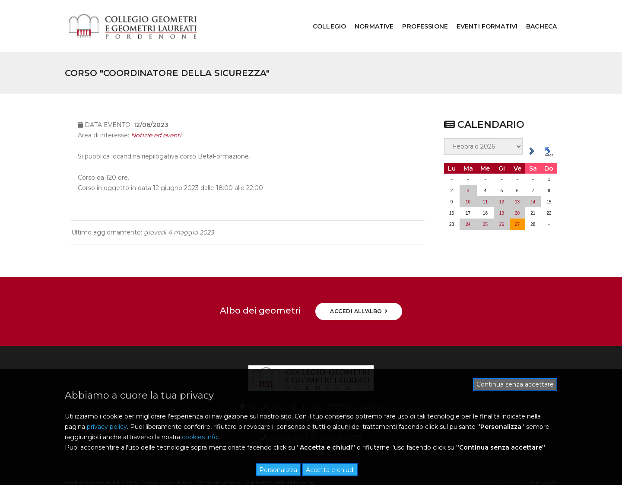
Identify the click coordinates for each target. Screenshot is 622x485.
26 (501, 203)
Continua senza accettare (515, 384)
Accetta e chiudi (330, 470)
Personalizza (278, 470)
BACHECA (535, 15)
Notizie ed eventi (156, 119)
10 (468, 180)
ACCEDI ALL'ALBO (358, 290)
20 (517, 192)
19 (501, 192)
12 (501, 180)
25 (485, 203)
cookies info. (200, 437)
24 (468, 203)
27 (517, 203)
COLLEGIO (323, 15)
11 (485, 180)
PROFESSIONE (419, 15)
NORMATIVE (368, 15)
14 (532, 180)
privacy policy (107, 427)
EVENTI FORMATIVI (481, 15)
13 (517, 180)
